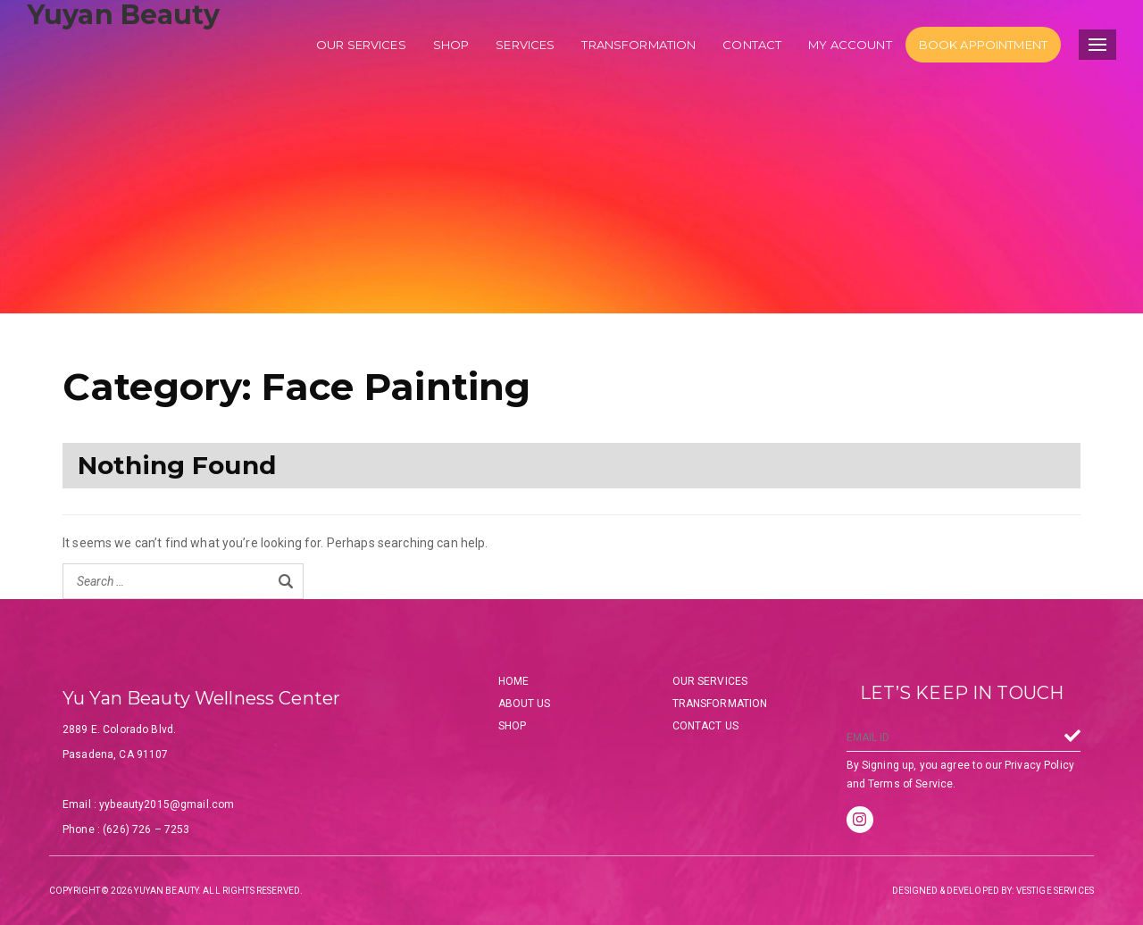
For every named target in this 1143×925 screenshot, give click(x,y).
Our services (361, 45)
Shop (451, 45)
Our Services (710, 681)
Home (514, 681)
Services (525, 45)
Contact (751, 45)
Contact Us (705, 726)
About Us (524, 703)
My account (849, 45)
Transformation (638, 45)
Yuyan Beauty (123, 14)
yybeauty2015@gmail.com (166, 804)
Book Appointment (983, 45)
